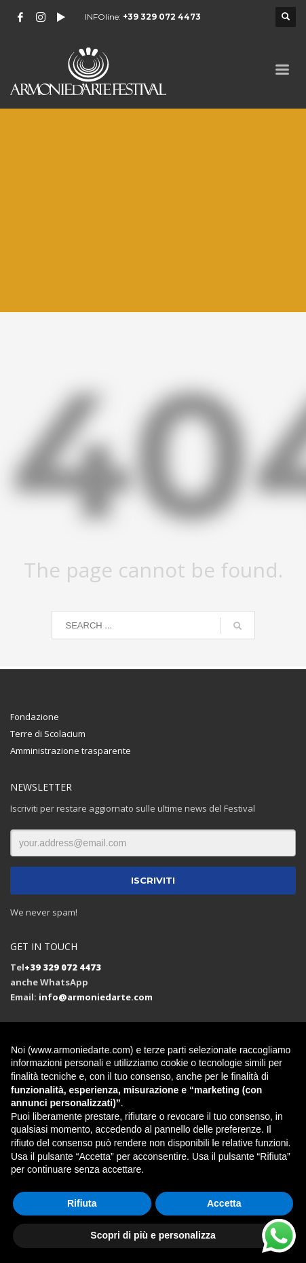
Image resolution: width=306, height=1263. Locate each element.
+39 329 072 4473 (162, 17)
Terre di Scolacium (47, 734)
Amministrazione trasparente (70, 750)
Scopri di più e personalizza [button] (152, 1235)
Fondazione (34, 717)
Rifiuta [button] (82, 1203)
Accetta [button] (224, 1203)
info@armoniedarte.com (96, 997)
